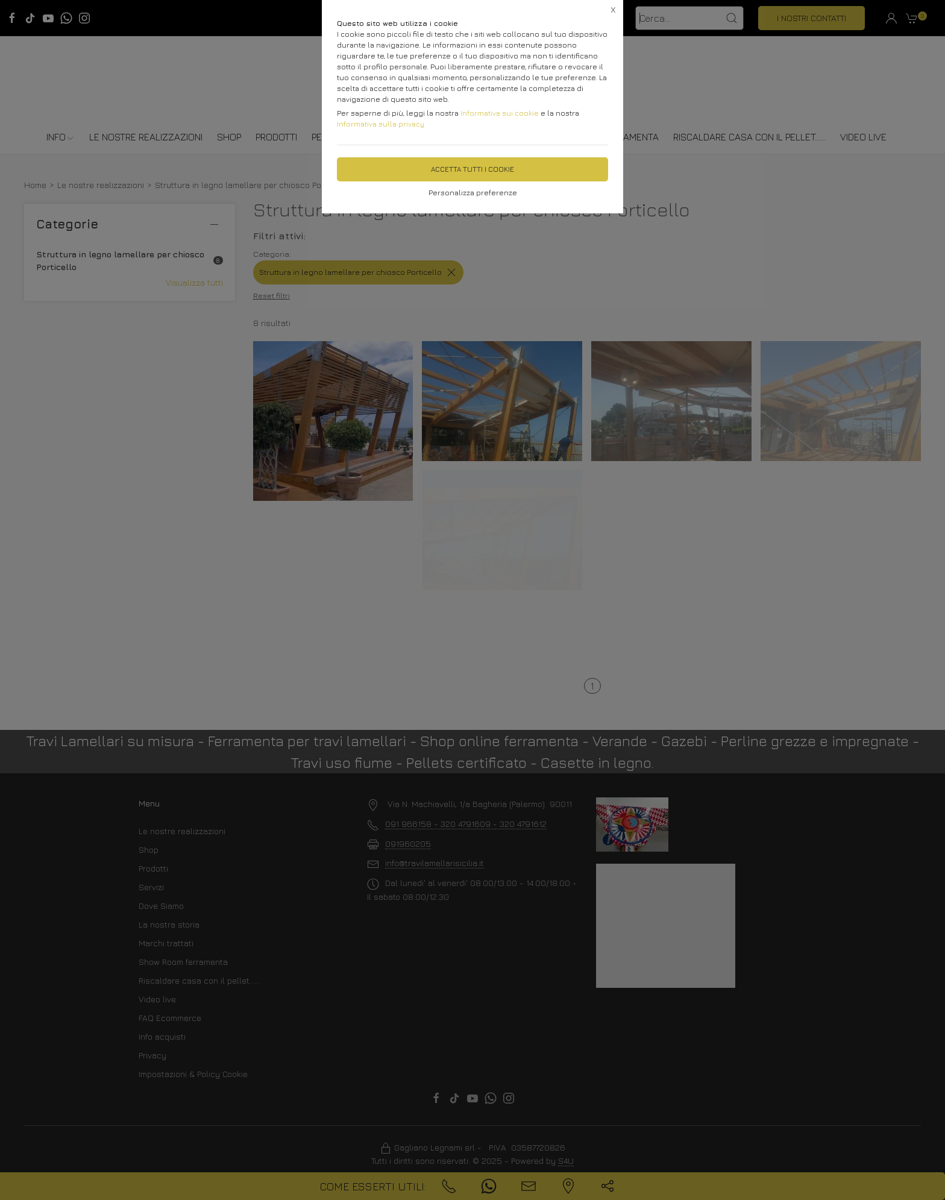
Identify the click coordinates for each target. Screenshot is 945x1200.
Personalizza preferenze (473, 192)
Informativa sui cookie (499, 113)
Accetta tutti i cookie (472, 169)
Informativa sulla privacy (380, 123)
